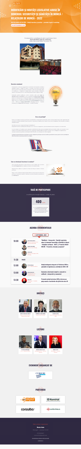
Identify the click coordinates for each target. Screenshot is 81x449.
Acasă (51, 3)
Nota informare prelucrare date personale (40, 442)
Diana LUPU (29, 283)
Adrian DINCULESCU (31, 276)
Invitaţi (55, 3)
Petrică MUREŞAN (30, 269)
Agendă (59, 3)
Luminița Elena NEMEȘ (31, 250)
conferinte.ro (40, 445)
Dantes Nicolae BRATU (31, 244)
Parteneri (64, 3)
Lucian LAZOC (30, 256)
